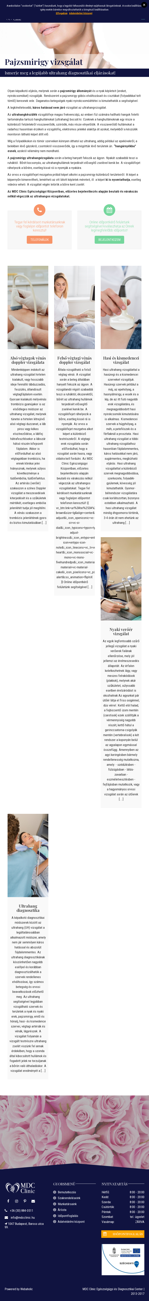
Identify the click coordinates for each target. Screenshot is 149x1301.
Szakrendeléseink (69, 1198)
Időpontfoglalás (68, 1216)
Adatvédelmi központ (71, 1222)
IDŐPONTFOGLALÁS (122, 1234)
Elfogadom (62, 13)
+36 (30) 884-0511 (21, 1210)
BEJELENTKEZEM (109, 239)
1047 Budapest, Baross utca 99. (24, 1225)
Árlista (62, 1210)
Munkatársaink (67, 1204)
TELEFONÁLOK (39, 239)
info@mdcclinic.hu (22, 1217)
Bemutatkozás (67, 1192)
